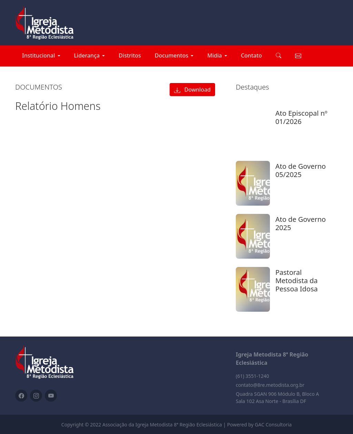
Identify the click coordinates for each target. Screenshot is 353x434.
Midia (214, 55)
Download (192, 89)
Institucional (38, 55)
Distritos (130, 55)
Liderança (87, 55)
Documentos (171, 55)
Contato (251, 55)
